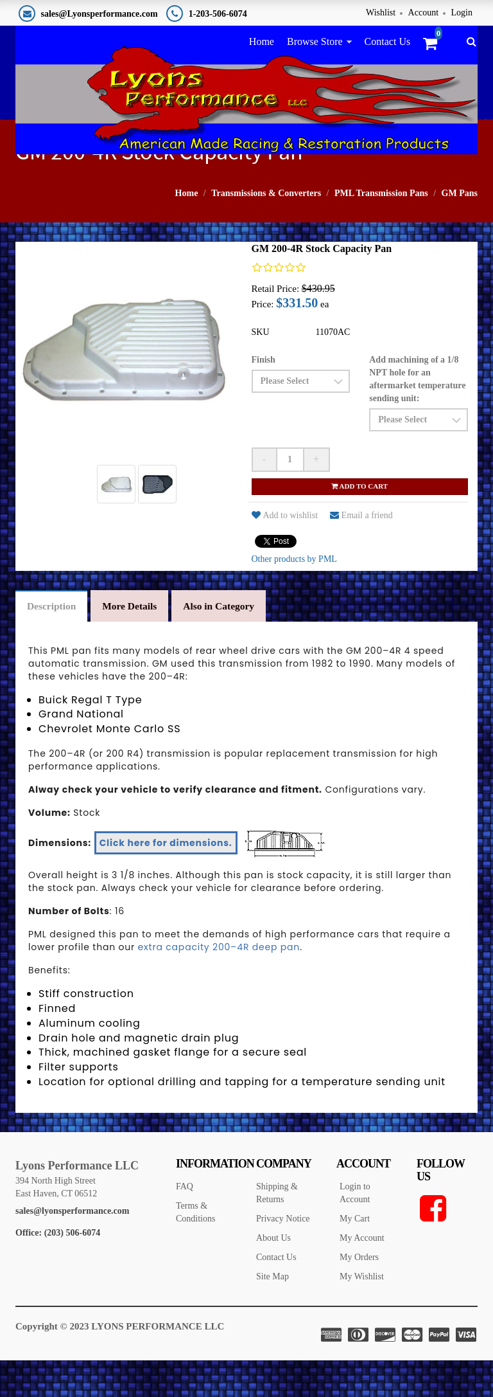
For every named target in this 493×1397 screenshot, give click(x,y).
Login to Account (355, 1231)
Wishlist (380, 12)
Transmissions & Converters (266, 228)
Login (461, 12)
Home (261, 41)
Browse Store (315, 41)
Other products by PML (294, 594)
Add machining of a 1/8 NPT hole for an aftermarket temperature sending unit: (417, 414)
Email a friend (361, 550)
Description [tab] (53, 642)
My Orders (359, 1295)
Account (423, 12)
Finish (263, 395)
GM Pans (460, 228)
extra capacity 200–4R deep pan (219, 984)
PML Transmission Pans (381, 228)
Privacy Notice (283, 1256)
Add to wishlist (285, 550)
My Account (362, 1276)
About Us (273, 1276)
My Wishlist (362, 1314)
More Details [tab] (136, 642)
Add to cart (359, 521)
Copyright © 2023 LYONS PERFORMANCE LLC (119, 1364)
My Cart (355, 1256)
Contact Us (388, 41)
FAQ (184, 1224)
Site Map (272, 1314)
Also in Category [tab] (230, 642)
